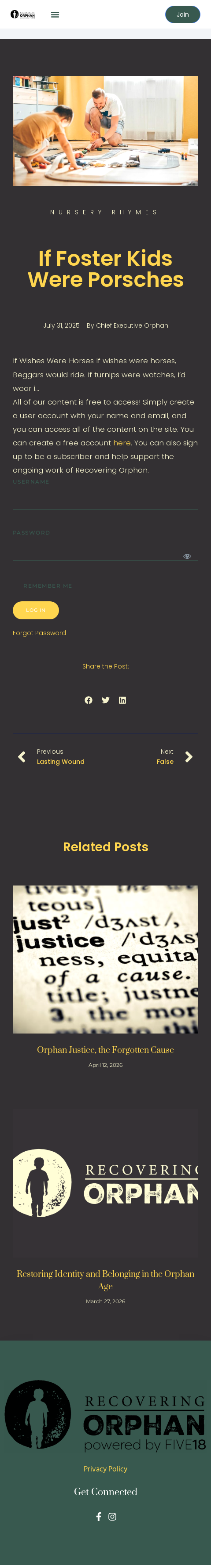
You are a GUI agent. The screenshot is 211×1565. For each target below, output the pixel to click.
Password (32, 532)
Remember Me (43, 584)
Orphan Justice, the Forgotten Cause (105, 1050)
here (122, 442)
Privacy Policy (105, 1469)
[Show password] (187, 556)
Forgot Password (39, 633)
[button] (55, 14)
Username (31, 481)
